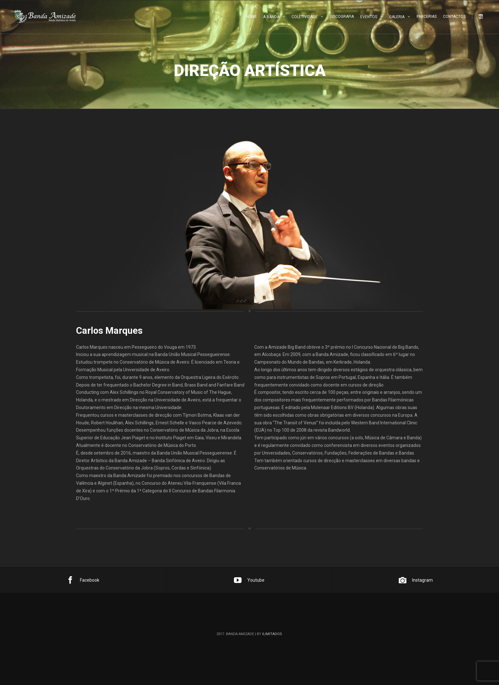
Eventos (368, 17)
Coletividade (305, 17)
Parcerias (427, 16)
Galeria (396, 17)
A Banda (271, 17)
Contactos (454, 16)
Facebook (83, 580)
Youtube (249, 580)
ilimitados (272, 634)
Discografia (342, 16)
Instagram (416, 580)
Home (251, 16)
